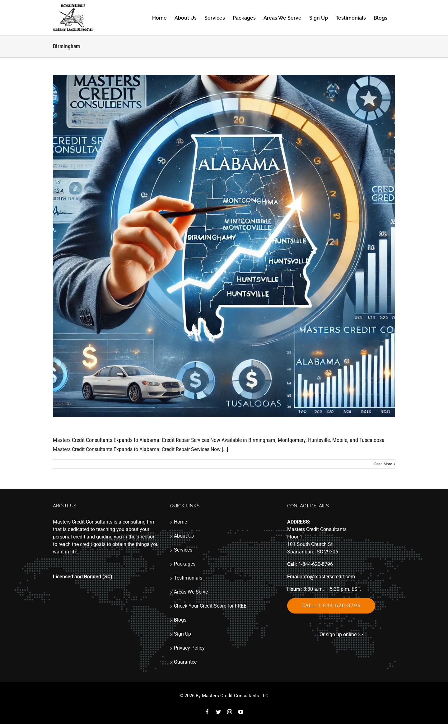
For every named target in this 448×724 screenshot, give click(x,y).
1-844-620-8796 (315, 564)
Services (183, 550)
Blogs (180, 620)
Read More (383, 464)
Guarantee (185, 662)
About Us (184, 536)
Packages (184, 564)
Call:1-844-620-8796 (331, 606)
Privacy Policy (189, 648)
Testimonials (188, 578)
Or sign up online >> (341, 634)
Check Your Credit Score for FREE (210, 606)
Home (180, 522)
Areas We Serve (191, 592)
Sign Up (182, 634)
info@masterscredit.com (328, 577)
